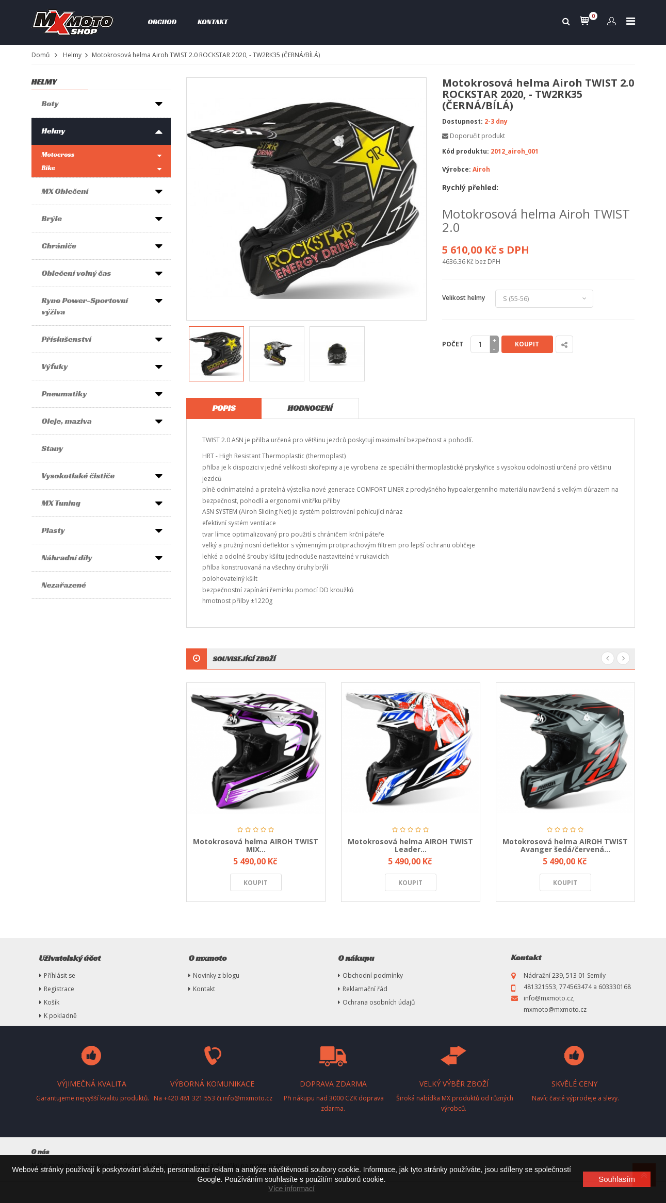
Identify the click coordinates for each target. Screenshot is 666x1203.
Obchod (162, 21)
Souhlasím (616, 1179)
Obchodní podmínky (373, 975)
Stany (52, 448)
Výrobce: (456, 169)
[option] (216, 353)
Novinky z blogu (216, 975)
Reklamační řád (365, 988)
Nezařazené (64, 584)
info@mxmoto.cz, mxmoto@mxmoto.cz (555, 1004)
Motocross (58, 154)
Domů (40, 55)
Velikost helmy (465, 297)
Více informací (291, 1188)
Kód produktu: (465, 151)
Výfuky (55, 366)
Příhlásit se (59, 975)
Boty (50, 103)
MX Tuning (61, 502)
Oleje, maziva (67, 420)
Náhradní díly (67, 557)
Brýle (52, 218)
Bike (48, 167)
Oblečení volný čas (76, 273)
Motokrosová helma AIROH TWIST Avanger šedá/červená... (565, 845)
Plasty (53, 530)
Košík (51, 1002)
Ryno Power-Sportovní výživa (85, 306)
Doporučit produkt (477, 135)
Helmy (72, 55)
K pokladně (60, 1015)
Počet (452, 344)
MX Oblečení (65, 191)
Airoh (481, 169)
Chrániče (59, 245)
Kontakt (213, 21)
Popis (224, 408)
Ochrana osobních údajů (379, 1002)
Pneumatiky (64, 393)
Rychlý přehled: (470, 187)
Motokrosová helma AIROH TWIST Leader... (410, 845)
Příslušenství (67, 338)
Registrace (59, 988)
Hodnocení (309, 408)
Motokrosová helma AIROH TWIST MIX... (255, 845)
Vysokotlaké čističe (78, 475)
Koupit (527, 344)
